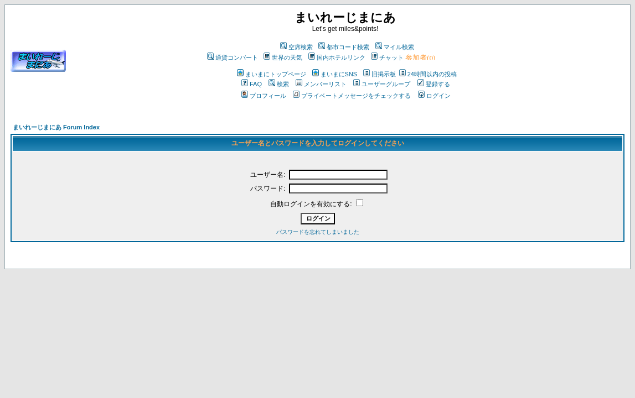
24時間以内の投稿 (428, 74)
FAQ (251, 84)
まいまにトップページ (271, 74)
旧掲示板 (379, 74)
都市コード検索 (343, 47)
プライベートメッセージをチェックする (352, 95)
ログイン (434, 95)
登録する (433, 84)
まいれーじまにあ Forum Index (56, 127)
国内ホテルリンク (336, 57)
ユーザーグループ (381, 84)
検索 (279, 84)
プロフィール (263, 95)
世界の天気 (283, 57)
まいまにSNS (335, 74)
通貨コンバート (232, 57)
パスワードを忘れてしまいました (317, 232)
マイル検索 (394, 47)
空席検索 (296, 47)
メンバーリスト (321, 84)
